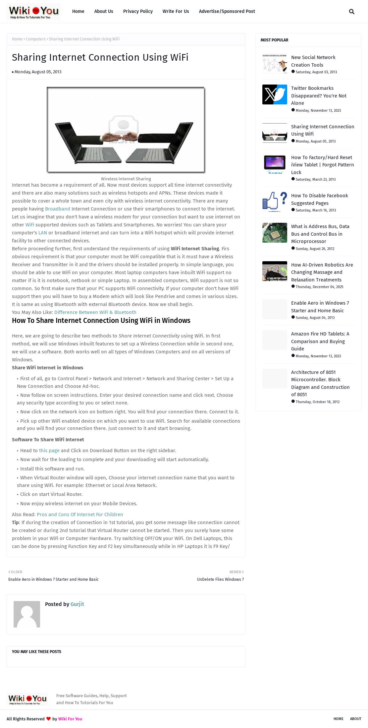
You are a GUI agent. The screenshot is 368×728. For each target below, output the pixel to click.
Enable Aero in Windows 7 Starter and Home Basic (320, 307)
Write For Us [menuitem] (176, 11)
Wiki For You (70, 718)
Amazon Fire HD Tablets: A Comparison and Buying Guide (320, 341)
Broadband (57, 209)
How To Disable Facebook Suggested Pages (319, 199)
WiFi (30, 225)
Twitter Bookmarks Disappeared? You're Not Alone (318, 95)
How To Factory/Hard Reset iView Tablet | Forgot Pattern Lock (322, 164)
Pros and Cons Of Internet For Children (80, 514)
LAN (42, 233)
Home (17, 39)
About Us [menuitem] (103, 11)
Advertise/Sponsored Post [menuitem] (227, 11)
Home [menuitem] (78, 11)
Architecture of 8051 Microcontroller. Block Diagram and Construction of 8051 (320, 383)
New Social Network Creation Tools (313, 61)
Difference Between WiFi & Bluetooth (95, 312)
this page (49, 451)
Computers (36, 39)
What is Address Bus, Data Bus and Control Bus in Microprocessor (320, 233)
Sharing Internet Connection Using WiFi (322, 130)
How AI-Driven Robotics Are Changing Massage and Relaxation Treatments (322, 272)
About (355, 719)
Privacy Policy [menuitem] (138, 11)
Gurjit (76, 604)
